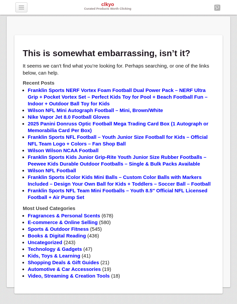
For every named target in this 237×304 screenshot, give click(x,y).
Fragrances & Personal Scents (64, 215)
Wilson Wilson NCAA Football (63, 150)
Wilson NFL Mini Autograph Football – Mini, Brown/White (95, 110)
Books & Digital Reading (57, 235)
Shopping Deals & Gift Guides (63, 262)
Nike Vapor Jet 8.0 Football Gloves (69, 117)
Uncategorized (45, 242)
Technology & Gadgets (55, 249)
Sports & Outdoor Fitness (58, 229)
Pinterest (217, 7)
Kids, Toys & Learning (54, 256)
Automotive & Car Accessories (64, 269)
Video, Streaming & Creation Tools (69, 276)
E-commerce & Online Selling (63, 222)
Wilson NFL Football (52, 170)
